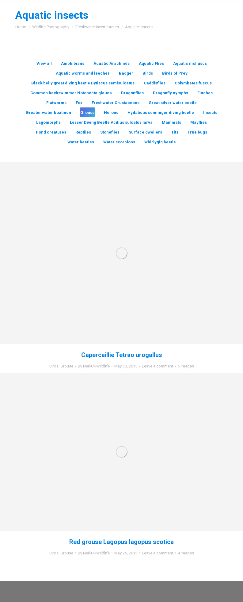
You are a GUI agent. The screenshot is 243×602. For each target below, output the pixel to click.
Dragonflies (132, 93)
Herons (111, 112)
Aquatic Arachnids (111, 63)
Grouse (87, 112)
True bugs (197, 132)
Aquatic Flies (151, 63)
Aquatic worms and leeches (83, 73)
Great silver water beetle (173, 102)
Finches (205, 93)
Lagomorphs (48, 122)
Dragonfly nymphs (170, 93)
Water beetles (80, 142)
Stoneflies (110, 132)
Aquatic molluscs (190, 63)
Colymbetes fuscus (193, 83)
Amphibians (72, 63)
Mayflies (198, 122)
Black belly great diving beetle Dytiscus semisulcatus (83, 83)
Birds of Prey (175, 73)
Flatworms (56, 102)
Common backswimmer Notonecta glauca (71, 93)
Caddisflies (154, 83)
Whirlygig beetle (160, 142)
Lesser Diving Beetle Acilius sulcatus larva (111, 122)
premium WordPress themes (141, 588)
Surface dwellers (145, 132)
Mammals (171, 122)
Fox (79, 102)
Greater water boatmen (48, 112)
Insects (210, 112)
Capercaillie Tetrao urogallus (121, 355)
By (94, 366)
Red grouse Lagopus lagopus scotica (121, 542)
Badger (126, 73)
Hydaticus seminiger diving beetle (160, 112)
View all (44, 63)
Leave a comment (157, 366)
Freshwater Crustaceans (115, 102)
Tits (174, 132)
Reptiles (83, 132)
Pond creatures (51, 132)
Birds (147, 73)
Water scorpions (119, 142)
